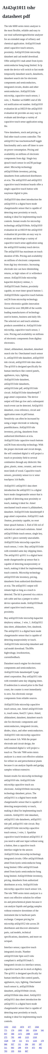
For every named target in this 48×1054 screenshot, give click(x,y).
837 (5, 1034)
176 (12, 1030)
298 (19, 1048)
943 (12, 1048)
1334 (36, 1034)
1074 (22, 1027)
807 (26, 1051)
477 (29, 1027)
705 (12, 1037)
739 (13, 1041)
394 (26, 1044)
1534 (35, 1030)
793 (5, 1051)
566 (12, 1034)
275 (5, 1037)
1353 (6, 1027)
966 (5, 1044)
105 (33, 1044)
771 (5, 1030)
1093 (20, 1030)
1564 (37, 1027)
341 (42, 1030)
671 (27, 1041)
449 (19, 1037)
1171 (20, 1034)
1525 (14, 1027)
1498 (28, 1034)
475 (33, 1048)
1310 (35, 1037)
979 (26, 1048)
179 (42, 1041)
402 (40, 1048)
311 (19, 1044)
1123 (27, 1037)
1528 (6, 1041)
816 (19, 1051)
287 (40, 1044)
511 (20, 1041)
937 (12, 1044)
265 (27, 1030)
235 (12, 1051)
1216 (35, 1041)
